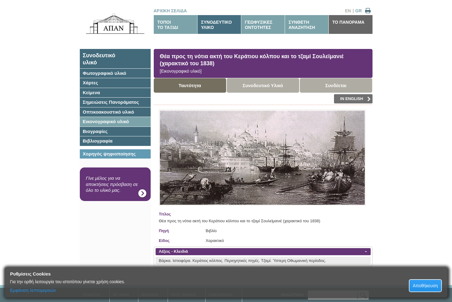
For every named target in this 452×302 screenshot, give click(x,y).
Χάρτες (90, 82)
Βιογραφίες (95, 131)
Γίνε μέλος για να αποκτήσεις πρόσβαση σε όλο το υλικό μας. (112, 184)
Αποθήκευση (425, 285)
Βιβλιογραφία (98, 140)
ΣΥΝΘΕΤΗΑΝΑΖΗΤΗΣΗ (302, 25)
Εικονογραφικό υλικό (106, 121)
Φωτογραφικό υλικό (104, 73)
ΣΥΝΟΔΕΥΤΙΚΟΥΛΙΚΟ (216, 25)
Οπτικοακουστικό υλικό (108, 112)
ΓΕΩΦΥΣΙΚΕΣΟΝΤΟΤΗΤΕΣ (259, 25)
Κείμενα (91, 92)
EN (348, 10)
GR (358, 10)
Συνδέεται (336, 85)
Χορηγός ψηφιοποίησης (109, 153)
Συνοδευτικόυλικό (99, 59)
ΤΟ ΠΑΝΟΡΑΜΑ (348, 22)
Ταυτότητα (190, 85)
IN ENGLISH (355, 98)
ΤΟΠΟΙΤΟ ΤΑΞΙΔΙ (167, 25)
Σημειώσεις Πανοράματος (111, 102)
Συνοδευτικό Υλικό (262, 85)
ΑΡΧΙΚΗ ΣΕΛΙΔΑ (170, 10)
